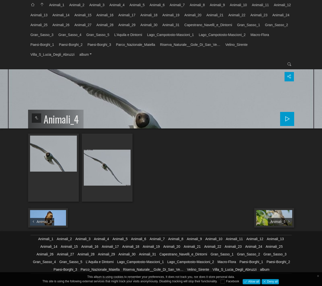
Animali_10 (238, 5)
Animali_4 (116, 5)
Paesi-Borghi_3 (99, 45)
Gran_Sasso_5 (97, 35)
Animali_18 (148, 15)
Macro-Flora (260, 35)
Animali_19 (170, 15)
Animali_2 (76, 5)
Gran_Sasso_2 (276, 25)
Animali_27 (82, 25)
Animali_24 (280, 15)
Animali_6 (157, 5)
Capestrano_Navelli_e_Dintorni (208, 25)
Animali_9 (217, 5)
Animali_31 (170, 25)
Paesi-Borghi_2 (71, 45)
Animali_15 (82, 15)
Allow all (253, 281)
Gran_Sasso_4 (69, 35)
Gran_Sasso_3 (42, 35)
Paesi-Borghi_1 (42, 45)
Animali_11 (260, 5)
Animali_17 (127, 15)
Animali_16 (104, 15)
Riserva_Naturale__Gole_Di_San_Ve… (190, 45)
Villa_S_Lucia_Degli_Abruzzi (53, 54)
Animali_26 (60, 25)
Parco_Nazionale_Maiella (135, 45)
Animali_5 (136, 5)
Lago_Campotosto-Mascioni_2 (222, 35)
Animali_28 (104, 25)
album (84, 54)
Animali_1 (56, 5)
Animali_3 (96, 5)
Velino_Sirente (236, 45)
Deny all (272, 281)
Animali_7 (177, 5)
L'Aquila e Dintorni (128, 35)
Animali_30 (148, 25)
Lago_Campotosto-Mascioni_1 (170, 35)
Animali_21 (214, 15)
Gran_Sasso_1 (248, 25)
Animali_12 (282, 5)
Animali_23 (258, 15)
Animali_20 (192, 15)
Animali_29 (127, 25)
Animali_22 (236, 15)
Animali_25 (39, 25)
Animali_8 (197, 5)
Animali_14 (60, 15)
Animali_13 (39, 15)
